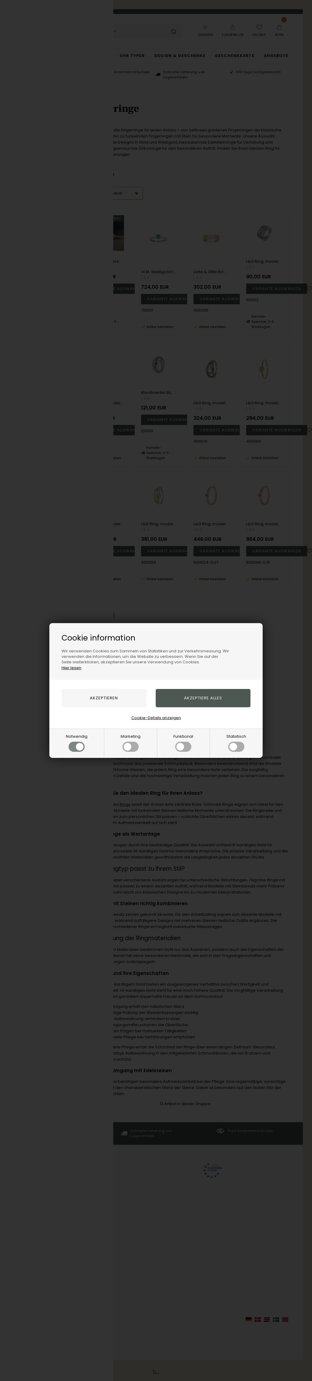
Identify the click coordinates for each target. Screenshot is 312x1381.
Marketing (130, 742)
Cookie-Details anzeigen (156, 718)
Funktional (183, 742)
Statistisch (236, 742)
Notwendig (76, 742)
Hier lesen (71, 668)
